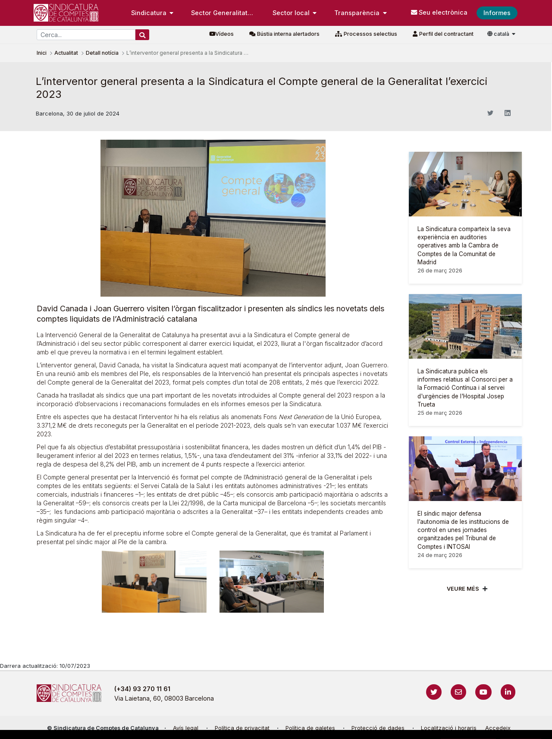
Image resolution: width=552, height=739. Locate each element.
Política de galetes (310, 728)
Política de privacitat (242, 728)
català (499, 34)
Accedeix (498, 728)
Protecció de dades (378, 728)
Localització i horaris (449, 728)
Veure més (463, 589)
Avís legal (185, 728)
